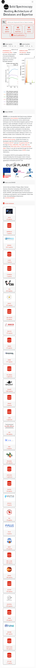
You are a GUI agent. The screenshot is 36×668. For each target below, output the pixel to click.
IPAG (20, 145)
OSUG (10, 145)
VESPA (24, 150)
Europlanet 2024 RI (24, 143)
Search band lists (18, 29)
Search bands (29, 29)
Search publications (18, 35)
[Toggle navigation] (32, 1)
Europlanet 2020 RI (8, 143)
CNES (25, 145)
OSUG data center (15, 146)
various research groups (9, 139)
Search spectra (7, 29)
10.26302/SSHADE (9, 198)
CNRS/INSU (16, 145)
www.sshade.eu (14, 118)
